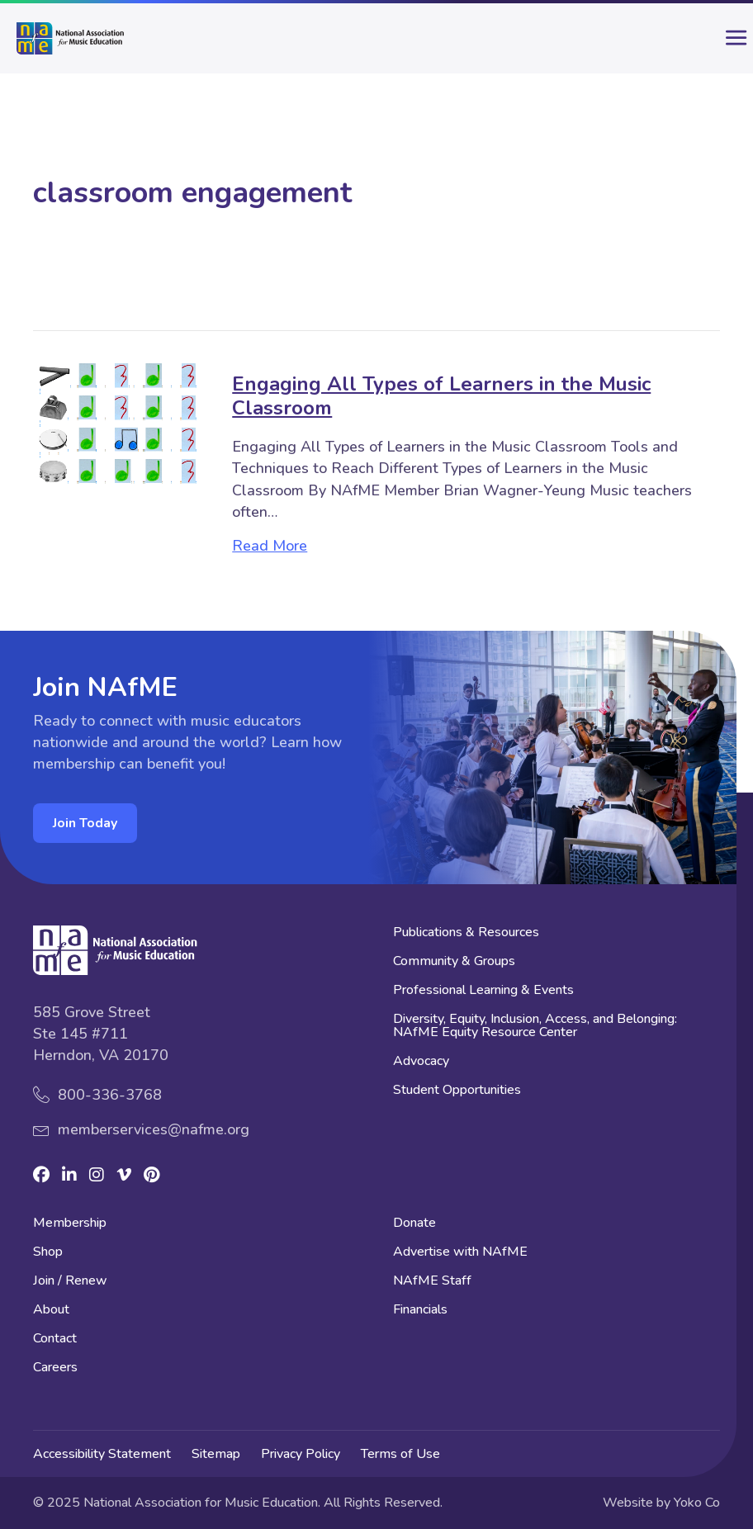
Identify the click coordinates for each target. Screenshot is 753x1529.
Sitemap (216, 1453)
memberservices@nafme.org (153, 1129)
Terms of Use (400, 1453)
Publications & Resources (466, 933)
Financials (420, 1310)
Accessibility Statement (102, 1453)
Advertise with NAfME (460, 1253)
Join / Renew (70, 1282)
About (51, 1310)
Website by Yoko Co (661, 1502)
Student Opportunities (457, 1091)
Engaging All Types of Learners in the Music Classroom (441, 396)
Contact (55, 1339)
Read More (269, 546)
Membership (70, 1224)
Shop (48, 1253)
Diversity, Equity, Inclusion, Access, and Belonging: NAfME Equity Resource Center (535, 1026)
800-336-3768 (110, 1095)
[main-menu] (724, 44)
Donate (414, 1224)
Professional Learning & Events (483, 991)
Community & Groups (454, 962)
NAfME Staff (432, 1282)
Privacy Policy (300, 1453)
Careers (55, 1368)
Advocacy (421, 1062)
